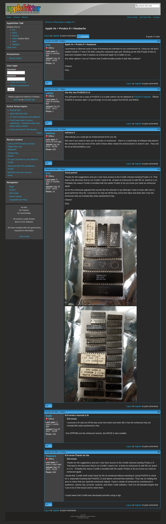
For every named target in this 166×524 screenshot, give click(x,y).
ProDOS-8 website (142, 97)
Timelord (51, 456)
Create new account (18, 82)
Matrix (14, 33)
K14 (48, 45)
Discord (15, 36)
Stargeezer (12, 149)
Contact (156, 17)
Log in (47, 36)
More (39, 133)
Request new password (19, 85)
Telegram (16, 44)
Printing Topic (15, 110)
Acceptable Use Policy (18, 200)
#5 (158, 412)
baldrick (50, 133)
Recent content (15, 58)
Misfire (14, 39)
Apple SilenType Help (18, 114)
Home (8, 17)
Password (12, 76)
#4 (158, 169)
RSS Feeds (14, 193)
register (56, 36)
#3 (158, 129)
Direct (16, 100)
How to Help (24, 236)
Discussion (59, 22)
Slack (14, 41)
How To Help (132, 17)
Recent (25, 17)
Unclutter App (29, 100)
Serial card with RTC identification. (24, 130)
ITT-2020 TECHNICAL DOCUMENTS (25, 117)
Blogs (11, 187)
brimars (11, 156)
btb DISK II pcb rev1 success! (20, 172)
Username (12, 69)
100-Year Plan (145, 17)
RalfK (49, 416)
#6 (158, 452)
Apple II (69, 22)
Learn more (11, 47)
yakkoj (49, 93)
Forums (17, 17)
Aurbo (10, 175)
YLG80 (10, 162)
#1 (158, 41)
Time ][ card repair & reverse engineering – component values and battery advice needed (25, 123)
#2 (158, 89)
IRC (13, 30)
